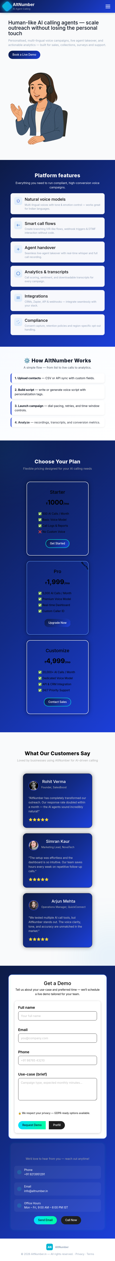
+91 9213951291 (34, 1174)
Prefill (57, 1125)
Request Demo (32, 1125)
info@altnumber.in (36, 1191)
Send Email (45, 1220)
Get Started (57, 543)
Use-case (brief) (32, 1074)
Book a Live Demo (24, 54)
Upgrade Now (57, 622)
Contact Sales (57, 702)
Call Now (71, 1220)
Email (23, 1030)
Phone (23, 1052)
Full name (26, 1007)
